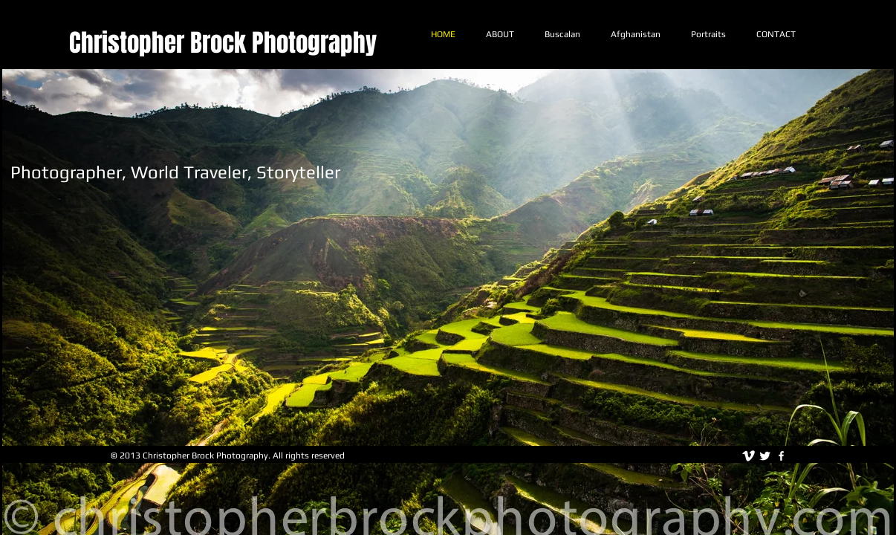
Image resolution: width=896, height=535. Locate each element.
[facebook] (781, 456)
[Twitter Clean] (765, 456)
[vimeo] (748, 456)
